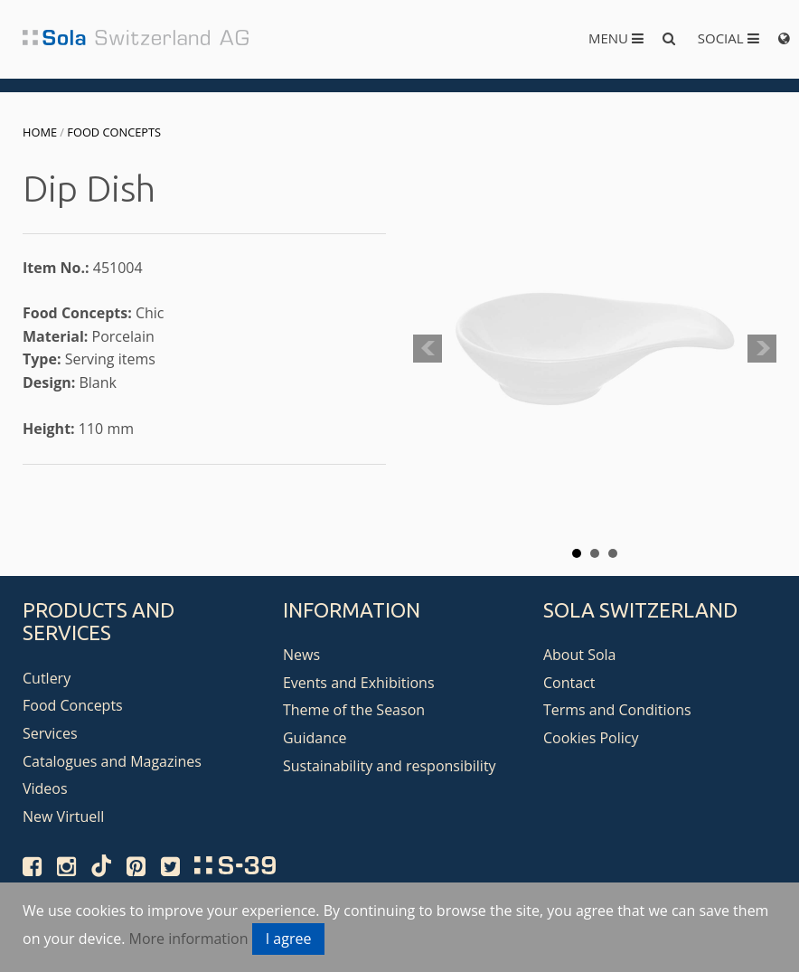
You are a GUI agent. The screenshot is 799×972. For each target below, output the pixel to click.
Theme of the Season (354, 710)
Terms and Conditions (617, 710)
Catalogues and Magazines (112, 761)
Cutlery (46, 678)
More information (189, 938)
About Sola (579, 655)
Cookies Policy (591, 738)
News (301, 655)
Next (761, 349)
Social (728, 38)
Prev (427, 349)
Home (40, 132)
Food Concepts (114, 132)
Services (50, 733)
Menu (616, 38)
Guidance (315, 738)
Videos (45, 788)
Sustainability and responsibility (389, 766)
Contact (569, 683)
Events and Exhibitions (359, 683)
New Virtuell (63, 816)
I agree (289, 938)
